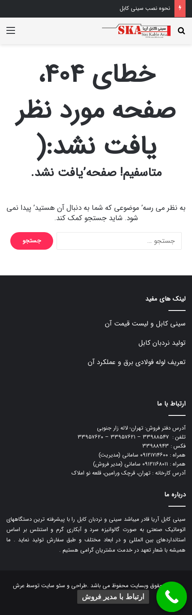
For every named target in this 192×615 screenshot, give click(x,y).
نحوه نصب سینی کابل (145, 8)
